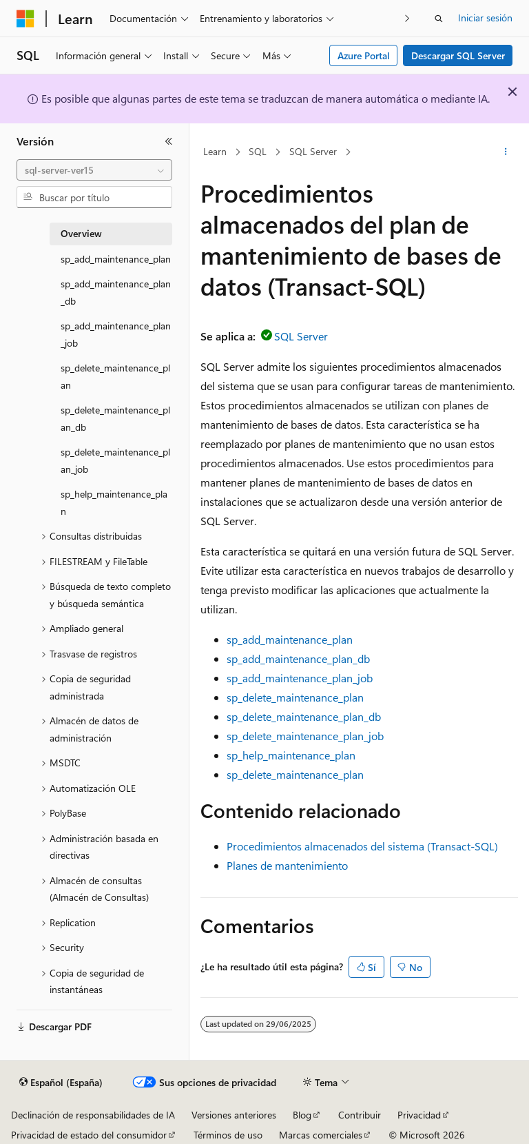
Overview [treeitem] (81, 233)
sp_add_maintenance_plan (290, 639)
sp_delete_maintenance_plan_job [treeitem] (115, 460)
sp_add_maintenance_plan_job (300, 678)
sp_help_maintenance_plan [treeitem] (114, 502)
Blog (302, 1114)
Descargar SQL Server (458, 55)
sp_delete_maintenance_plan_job (305, 735)
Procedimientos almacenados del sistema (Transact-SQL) (362, 846)
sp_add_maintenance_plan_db (298, 658)
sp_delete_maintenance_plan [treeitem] (115, 376)
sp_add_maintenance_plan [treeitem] (116, 258)
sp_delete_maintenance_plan (295, 697)
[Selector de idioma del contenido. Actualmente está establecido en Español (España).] (61, 1083)
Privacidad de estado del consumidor (89, 1134)
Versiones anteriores (233, 1114)
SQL (258, 151)
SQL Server (313, 151)
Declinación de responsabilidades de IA (93, 1114)
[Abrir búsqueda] (439, 18)
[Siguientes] (407, 18)
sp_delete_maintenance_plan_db (304, 716)
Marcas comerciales (320, 1134)
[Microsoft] (25, 19)
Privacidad (419, 1114)
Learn (215, 151)
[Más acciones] (506, 152)
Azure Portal (364, 55)
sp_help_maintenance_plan (291, 755)
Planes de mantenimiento (287, 865)
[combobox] (94, 170)
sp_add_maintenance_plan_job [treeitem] (116, 334)
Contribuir (359, 1114)
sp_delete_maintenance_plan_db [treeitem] (115, 418)
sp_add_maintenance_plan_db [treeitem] (116, 292)
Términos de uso (228, 1134)
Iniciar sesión (485, 17)
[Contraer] (168, 141)
